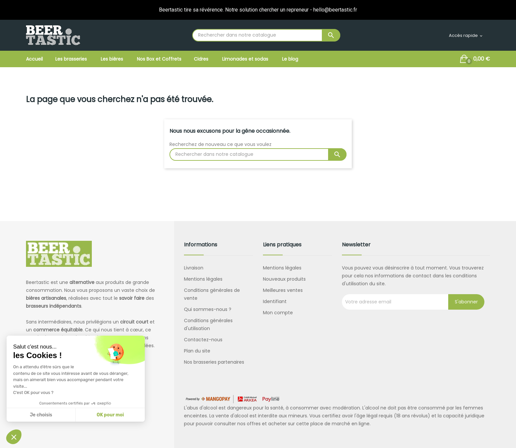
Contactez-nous (203, 339)
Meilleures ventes (283, 290)
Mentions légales (203, 279)
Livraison (193, 268)
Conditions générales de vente (212, 294)
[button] (14, 437)
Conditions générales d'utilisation (208, 324)
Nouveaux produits (284, 279)
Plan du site (197, 351)
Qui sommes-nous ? (207, 309)
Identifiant (275, 301)
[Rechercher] (266, 35)
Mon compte (278, 312)
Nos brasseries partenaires (214, 362)
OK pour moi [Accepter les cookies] (110, 415)
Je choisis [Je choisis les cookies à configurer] (41, 415)
